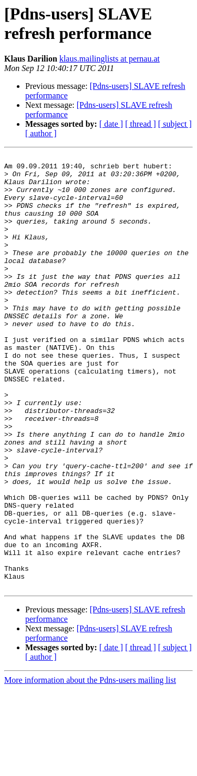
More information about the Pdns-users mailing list (90, 766)
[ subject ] (175, 123)
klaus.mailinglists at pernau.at (109, 58)
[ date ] (111, 123)
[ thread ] (140, 123)
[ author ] (41, 133)
